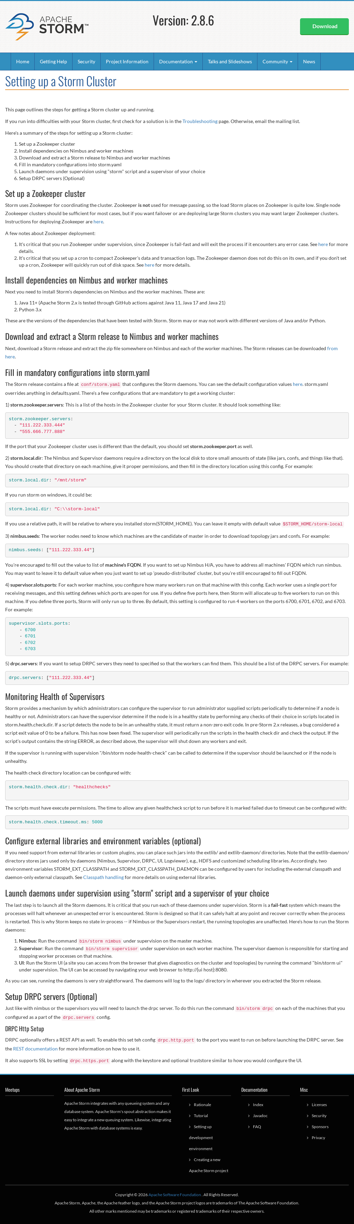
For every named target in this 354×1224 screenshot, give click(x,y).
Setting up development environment (201, 1137)
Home (22, 61)
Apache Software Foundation (174, 1194)
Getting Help (53, 61)
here (98, 221)
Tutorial (201, 1115)
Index (258, 1104)
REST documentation (35, 1048)
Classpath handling (103, 877)
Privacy (318, 1137)
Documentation (178, 61)
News (309, 61)
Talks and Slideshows (230, 61)
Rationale (202, 1104)
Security (86, 61)
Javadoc (260, 1115)
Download (325, 26)
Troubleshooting (200, 121)
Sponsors (320, 1126)
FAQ (257, 1126)
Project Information (127, 61)
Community (277, 61)
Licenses (319, 1104)
